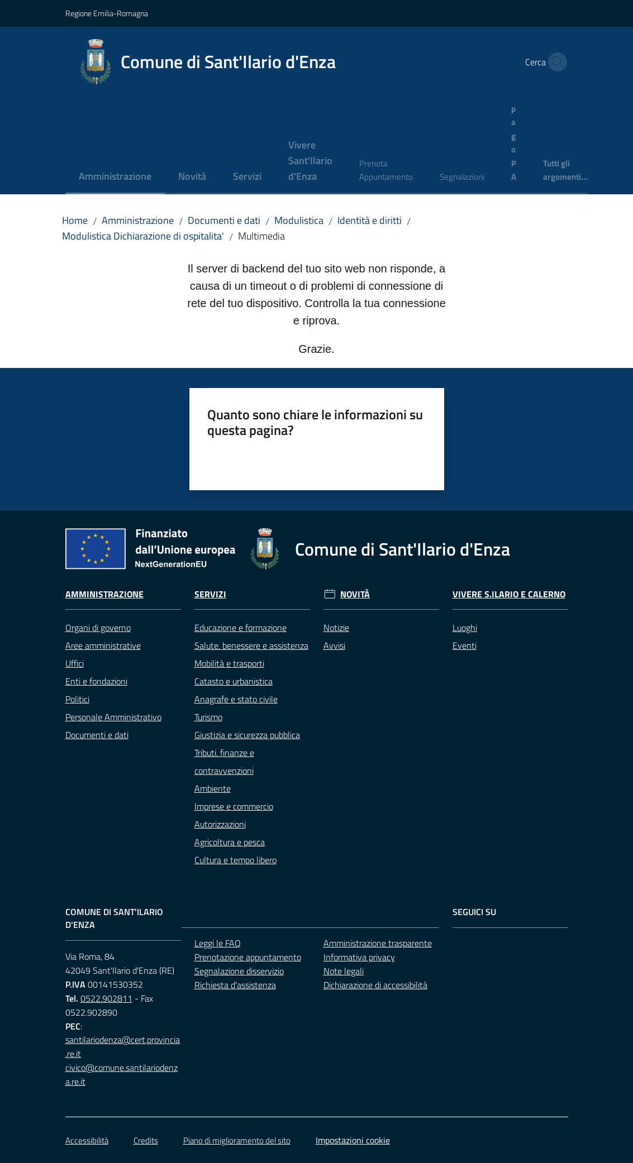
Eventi (465, 645)
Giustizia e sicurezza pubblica (247, 734)
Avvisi (334, 645)
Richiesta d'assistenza (235, 985)
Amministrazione (138, 220)
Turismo (208, 717)
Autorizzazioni (220, 824)
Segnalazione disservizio (239, 971)
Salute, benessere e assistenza (251, 645)
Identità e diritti (369, 220)
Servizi (210, 594)
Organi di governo (98, 627)
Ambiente (212, 788)
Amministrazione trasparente (377, 943)
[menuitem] (115, 177)
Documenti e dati (224, 220)
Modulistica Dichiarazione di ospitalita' (143, 235)
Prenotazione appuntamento (247, 957)
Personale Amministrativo (113, 717)
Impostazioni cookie (353, 1140)
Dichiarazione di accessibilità (375, 985)
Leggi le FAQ (217, 943)
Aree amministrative (103, 645)
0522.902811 (106, 998)
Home (75, 220)
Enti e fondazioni (96, 681)
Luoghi (465, 627)
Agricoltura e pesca (229, 842)
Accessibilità (86, 1140)
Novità (355, 594)
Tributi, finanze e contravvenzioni (224, 761)
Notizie (336, 627)
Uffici (74, 663)
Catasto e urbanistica (233, 681)
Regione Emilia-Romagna (106, 13)
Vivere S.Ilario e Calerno (509, 594)
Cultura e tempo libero (235, 860)
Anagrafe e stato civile (236, 699)
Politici (77, 699)
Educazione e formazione (240, 627)
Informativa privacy (359, 957)
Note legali (343, 971)
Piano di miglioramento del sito (237, 1140)
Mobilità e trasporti (229, 663)
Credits (146, 1140)
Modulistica (298, 220)
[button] (554, 62)
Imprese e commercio (233, 806)
